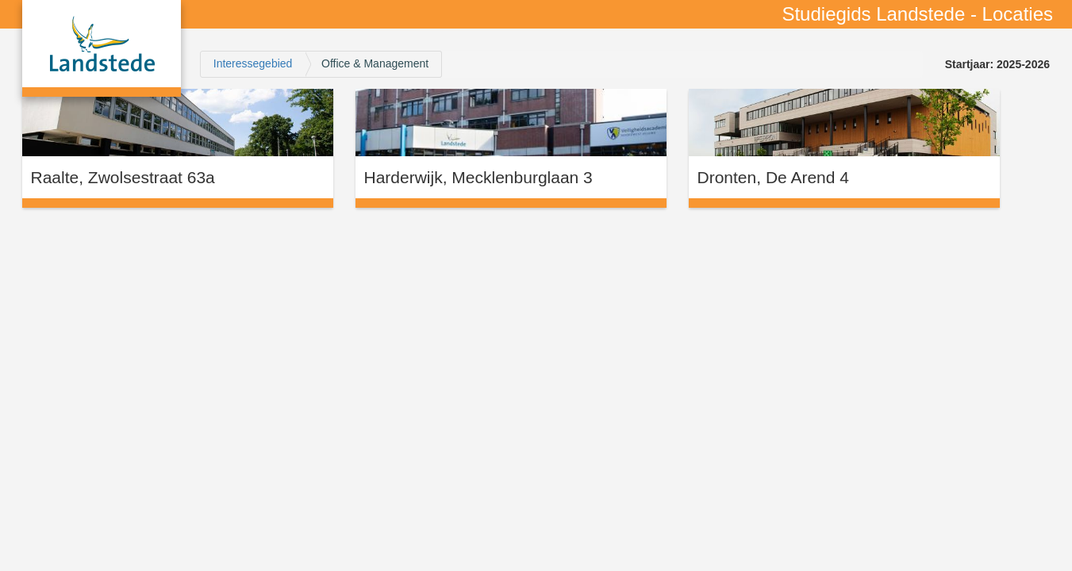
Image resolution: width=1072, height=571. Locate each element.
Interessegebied (253, 63)
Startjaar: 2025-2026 (997, 64)
